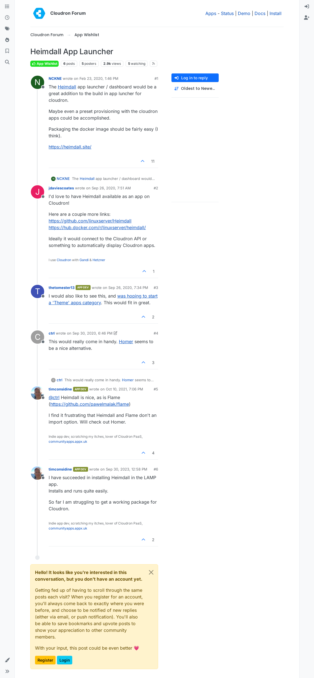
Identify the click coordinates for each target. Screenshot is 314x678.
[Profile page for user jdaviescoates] (37, 192)
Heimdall (67, 87)
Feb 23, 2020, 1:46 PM (98, 78)
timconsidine (60, 389)
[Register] (307, 17)
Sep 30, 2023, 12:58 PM (126, 469)
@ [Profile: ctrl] (54, 397)
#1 (156, 78)
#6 (156, 469)
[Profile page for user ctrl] (37, 337)
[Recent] (7, 17)
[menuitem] (307, 6)
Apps (210, 13)
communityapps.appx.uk (68, 441)
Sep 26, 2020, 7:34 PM (128, 287)
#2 (156, 188)
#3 (156, 287)
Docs (260, 13)
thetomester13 (61, 287)
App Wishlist (44, 63)
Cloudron (64, 260)
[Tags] (7, 28)
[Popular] (7, 40)
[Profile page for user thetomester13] (37, 291)
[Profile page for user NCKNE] (37, 82)
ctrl (52, 333)
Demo (244, 13)
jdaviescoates (61, 188)
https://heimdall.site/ (70, 147)
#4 (156, 333)
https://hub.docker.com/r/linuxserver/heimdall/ (97, 227)
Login (64, 660)
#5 (156, 389)
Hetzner (99, 260)
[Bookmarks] (7, 51)
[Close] (151, 572)
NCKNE (55, 78)
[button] (7, 660)
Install (275, 13)
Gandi (84, 260)
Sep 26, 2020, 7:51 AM (111, 188)
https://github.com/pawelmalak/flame (89, 404)
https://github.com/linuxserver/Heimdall (90, 221)
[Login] (307, 6)
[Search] (7, 62)
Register (45, 660)
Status (227, 13)
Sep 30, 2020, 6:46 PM (93, 333)
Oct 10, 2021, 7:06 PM (124, 389)
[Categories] (7, 6)
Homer (126, 341)
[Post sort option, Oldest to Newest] (195, 88)
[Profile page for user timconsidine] (37, 393)
